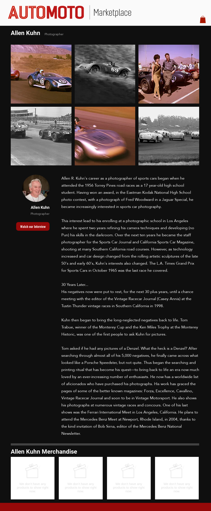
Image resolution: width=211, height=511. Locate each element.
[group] (104, 478)
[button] (203, 19)
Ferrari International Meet (109, 412)
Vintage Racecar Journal (135, 298)
